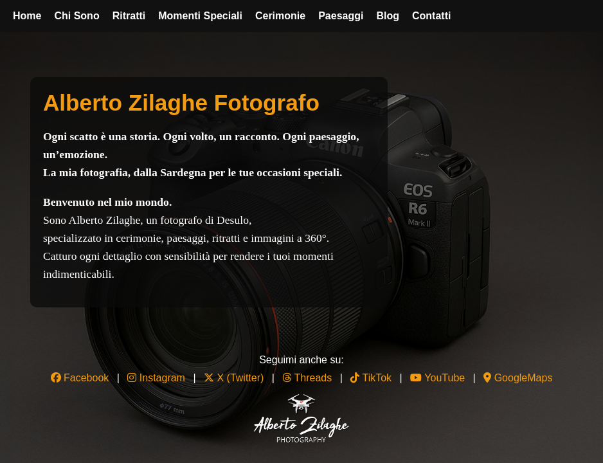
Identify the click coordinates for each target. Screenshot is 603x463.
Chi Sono (76, 15)
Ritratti (129, 15)
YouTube (437, 377)
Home (27, 15)
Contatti (431, 15)
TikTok (371, 377)
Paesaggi (340, 15)
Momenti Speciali (200, 15)
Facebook (80, 377)
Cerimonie (280, 15)
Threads (307, 377)
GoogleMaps (517, 377)
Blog (387, 15)
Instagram (156, 377)
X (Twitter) (235, 377)
